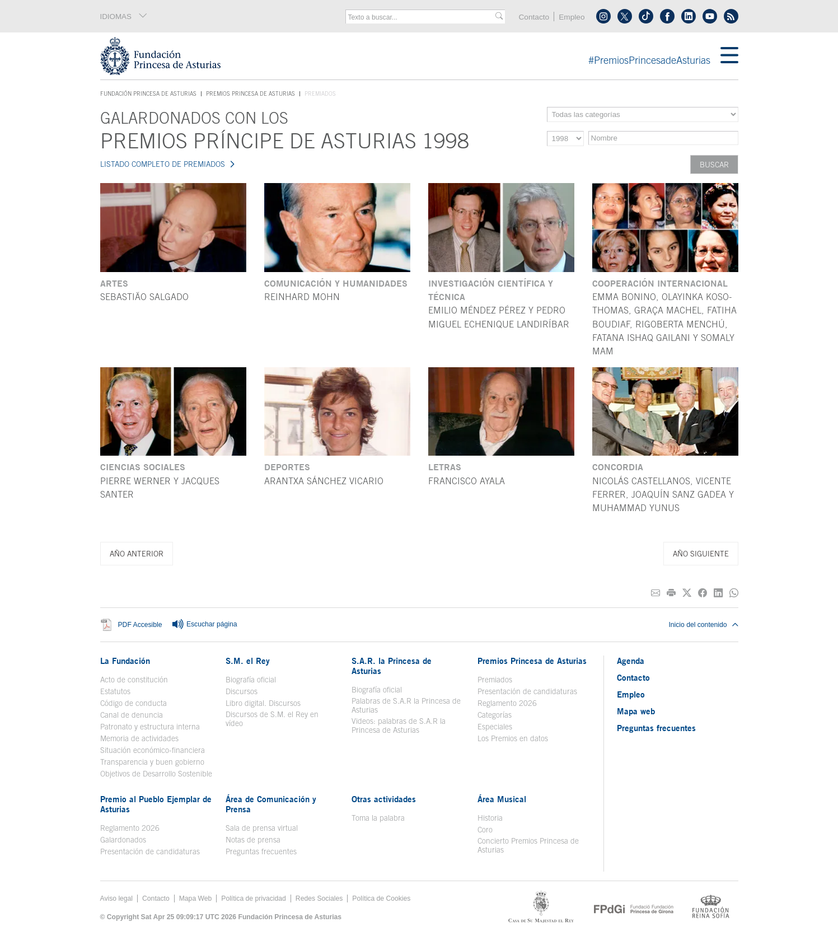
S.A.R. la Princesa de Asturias (392, 666)
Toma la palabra (378, 817)
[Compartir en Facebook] (702, 593)
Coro (485, 829)
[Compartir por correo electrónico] (655, 593)
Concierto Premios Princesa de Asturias (528, 845)
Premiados (494, 679)
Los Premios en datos (512, 738)
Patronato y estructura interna (150, 726)
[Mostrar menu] (729, 56)
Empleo (571, 17)
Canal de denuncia (131, 714)
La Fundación (125, 661)
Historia (490, 817)
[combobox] (421, 17)
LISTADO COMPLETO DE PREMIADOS (162, 164)
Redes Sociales (319, 898)
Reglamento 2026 (507, 703)
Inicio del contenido (703, 625)
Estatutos (115, 691)
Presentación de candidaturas (527, 691)
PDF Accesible (140, 625)
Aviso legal (116, 898)
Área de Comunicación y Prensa (271, 804)
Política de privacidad (253, 898)
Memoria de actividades (139, 738)
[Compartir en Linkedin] (718, 593)
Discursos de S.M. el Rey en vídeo (272, 719)
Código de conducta (133, 703)
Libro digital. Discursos (263, 703)
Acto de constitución (134, 679)
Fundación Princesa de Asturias (148, 94)
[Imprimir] (671, 593)
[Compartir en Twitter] (686, 593)
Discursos (242, 691)
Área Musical (501, 799)
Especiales (494, 726)
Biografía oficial (251, 679)
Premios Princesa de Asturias (250, 93)
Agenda (630, 661)
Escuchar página (204, 625)
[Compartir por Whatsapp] (733, 593)
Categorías (494, 714)
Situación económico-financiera (152, 750)
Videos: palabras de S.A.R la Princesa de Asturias (399, 725)
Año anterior (136, 553)
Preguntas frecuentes (261, 851)
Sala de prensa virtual (262, 827)
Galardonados (123, 839)
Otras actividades (384, 799)
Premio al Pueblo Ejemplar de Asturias (156, 804)
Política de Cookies (381, 898)
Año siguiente (701, 553)
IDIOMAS (124, 16)
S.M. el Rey (248, 661)
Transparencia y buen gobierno (152, 761)
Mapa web (636, 711)
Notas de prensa (253, 839)
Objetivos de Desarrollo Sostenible (156, 773)
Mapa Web (195, 898)
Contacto (533, 17)
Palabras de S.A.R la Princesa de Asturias (406, 705)
